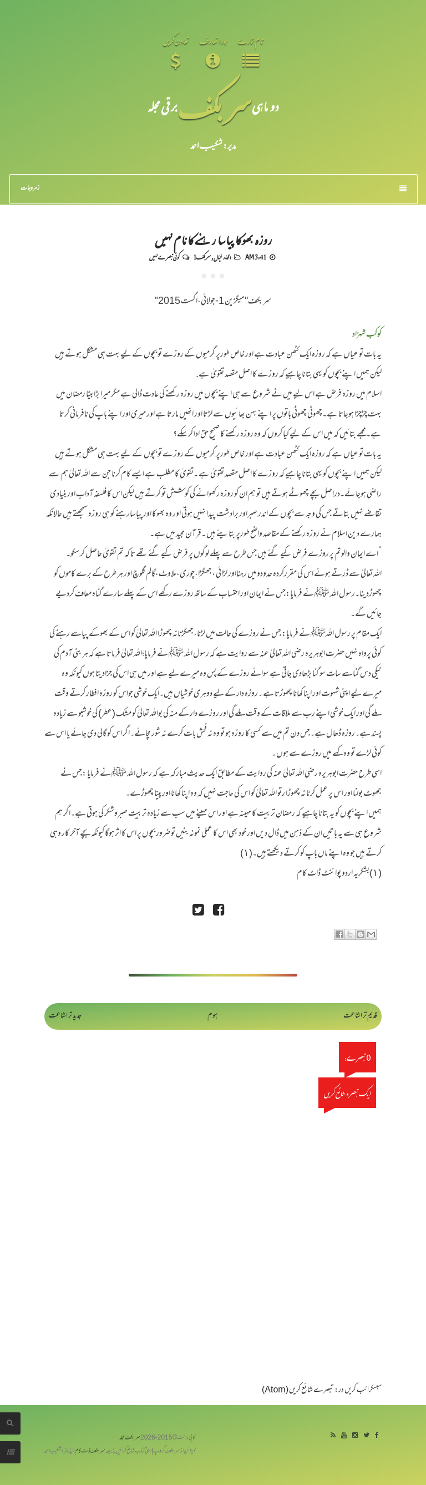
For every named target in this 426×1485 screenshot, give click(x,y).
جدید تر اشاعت (65, 1016)
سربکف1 (202, 257)
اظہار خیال (222, 257)
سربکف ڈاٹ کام (90, 1451)
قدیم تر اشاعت (360, 1016)
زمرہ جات (214, 188)
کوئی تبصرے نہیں (164, 257)
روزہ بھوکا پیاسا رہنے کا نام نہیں (213, 239)
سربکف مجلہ (129, 1438)
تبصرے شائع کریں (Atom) (298, 1390)
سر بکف (214, 106)
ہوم (212, 1016)
